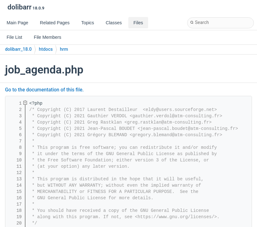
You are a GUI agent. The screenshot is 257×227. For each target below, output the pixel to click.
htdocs (46, 49)
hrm (64, 49)
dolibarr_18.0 (18, 49)
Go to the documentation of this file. (44, 90)
